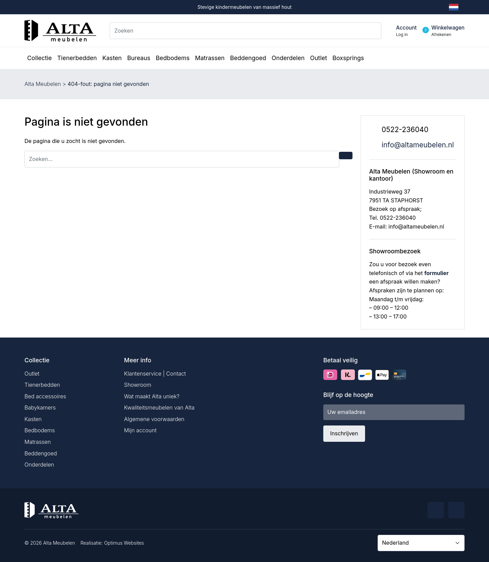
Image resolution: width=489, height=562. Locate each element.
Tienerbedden (42, 384)
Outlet (31, 373)
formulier (436, 273)
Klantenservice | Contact (155, 373)
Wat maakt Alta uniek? (151, 396)
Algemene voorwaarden (154, 419)
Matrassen (37, 441)
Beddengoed (40, 453)
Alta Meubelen (42, 83)
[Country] (421, 543)
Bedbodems (39, 430)
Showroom (137, 384)
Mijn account (140, 430)
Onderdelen (39, 464)
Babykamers (40, 407)
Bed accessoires (45, 396)
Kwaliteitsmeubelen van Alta (159, 407)
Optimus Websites (124, 543)
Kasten (33, 419)
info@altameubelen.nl (418, 145)
